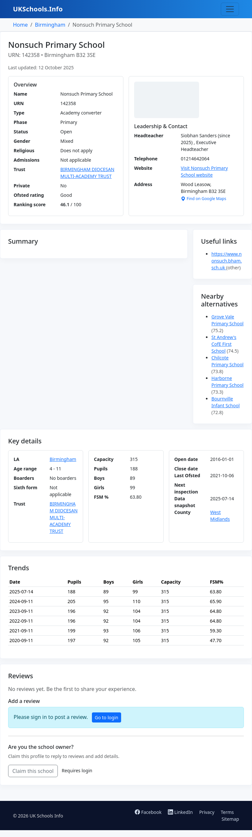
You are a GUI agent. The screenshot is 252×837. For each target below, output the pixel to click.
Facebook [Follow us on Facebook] (149, 812)
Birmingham (50, 24)
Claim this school (33, 771)
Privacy (206, 812)
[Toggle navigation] (230, 9)
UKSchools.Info (38, 9)
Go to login (106, 717)
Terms (227, 812)
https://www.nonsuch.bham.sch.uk (226, 261)
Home (20, 24)
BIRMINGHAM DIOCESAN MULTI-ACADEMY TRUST (64, 517)
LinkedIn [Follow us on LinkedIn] (181, 812)
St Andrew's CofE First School (223, 344)
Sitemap (230, 819)
